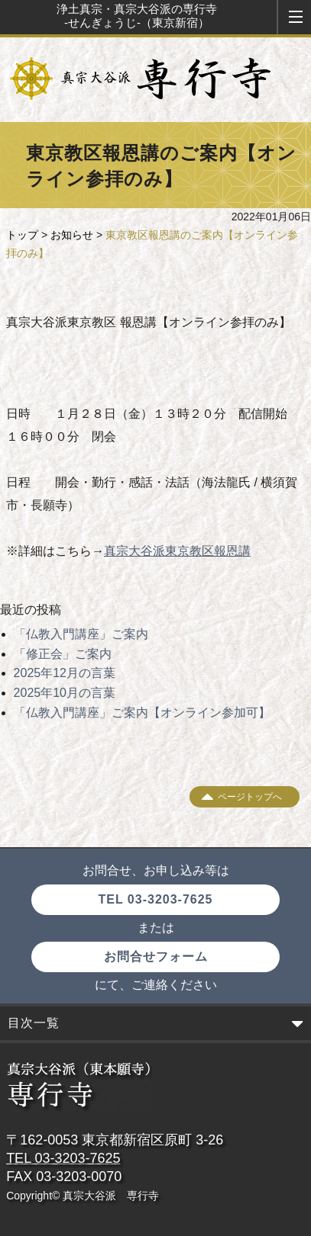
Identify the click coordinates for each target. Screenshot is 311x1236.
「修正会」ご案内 (63, 653)
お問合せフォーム (156, 956)
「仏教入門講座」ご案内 (81, 634)
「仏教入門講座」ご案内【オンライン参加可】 (142, 712)
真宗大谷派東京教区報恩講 (177, 550)
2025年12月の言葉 (64, 672)
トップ (22, 235)
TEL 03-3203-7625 (155, 899)
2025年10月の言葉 (64, 692)
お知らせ (71, 235)
